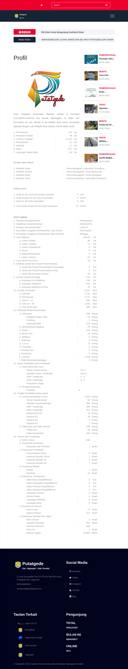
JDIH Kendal (26, 645)
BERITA (103, 72)
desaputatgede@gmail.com (29, 589)
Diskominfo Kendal (30, 637)
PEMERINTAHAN (107, 55)
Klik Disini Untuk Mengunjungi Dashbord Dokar (62, 32)
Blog (72, 596)
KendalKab (26, 630)
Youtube (74, 590)
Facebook (74, 571)
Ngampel (25, 655)
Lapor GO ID (27, 623)
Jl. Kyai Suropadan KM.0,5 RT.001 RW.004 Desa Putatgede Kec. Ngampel (39, 578)
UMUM (102, 138)
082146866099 (23, 584)
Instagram (75, 584)
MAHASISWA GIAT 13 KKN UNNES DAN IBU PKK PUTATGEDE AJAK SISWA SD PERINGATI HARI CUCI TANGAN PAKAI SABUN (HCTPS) (77, 40)
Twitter (73, 577)
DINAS (102, 105)
